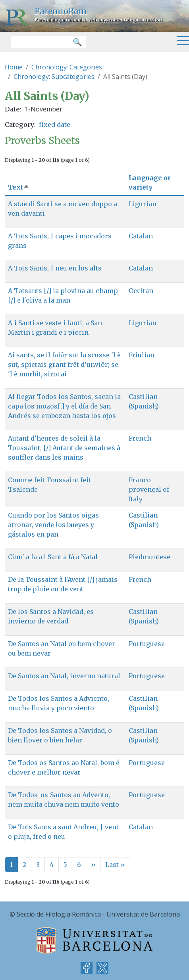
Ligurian (142, 204)
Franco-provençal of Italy (149, 489)
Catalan (141, 236)
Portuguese (147, 644)
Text (18, 187)
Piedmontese (149, 557)
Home (14, 67)
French (140, 438)
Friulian (141, 355)
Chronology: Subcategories (54, 76)
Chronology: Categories (66, 67)
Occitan (141, 291)
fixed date (54, 124)
